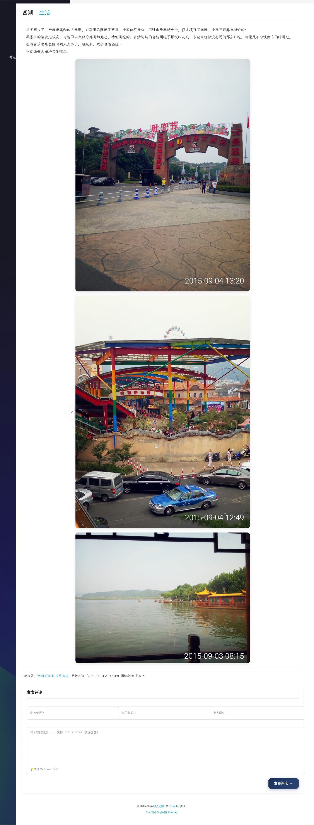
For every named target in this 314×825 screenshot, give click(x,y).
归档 (35, 86)
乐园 (112, 682)
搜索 (35, 112)
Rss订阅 (178, 818)
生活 (35, 77)
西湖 (95, 682)
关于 (35, 94)
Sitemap (200, 818)
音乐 (119, 682)
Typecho (201, 812)
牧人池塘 (186, 812)
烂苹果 (103, 682)
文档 (35, 103)
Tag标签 (189, 818)
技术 (35, 68)
